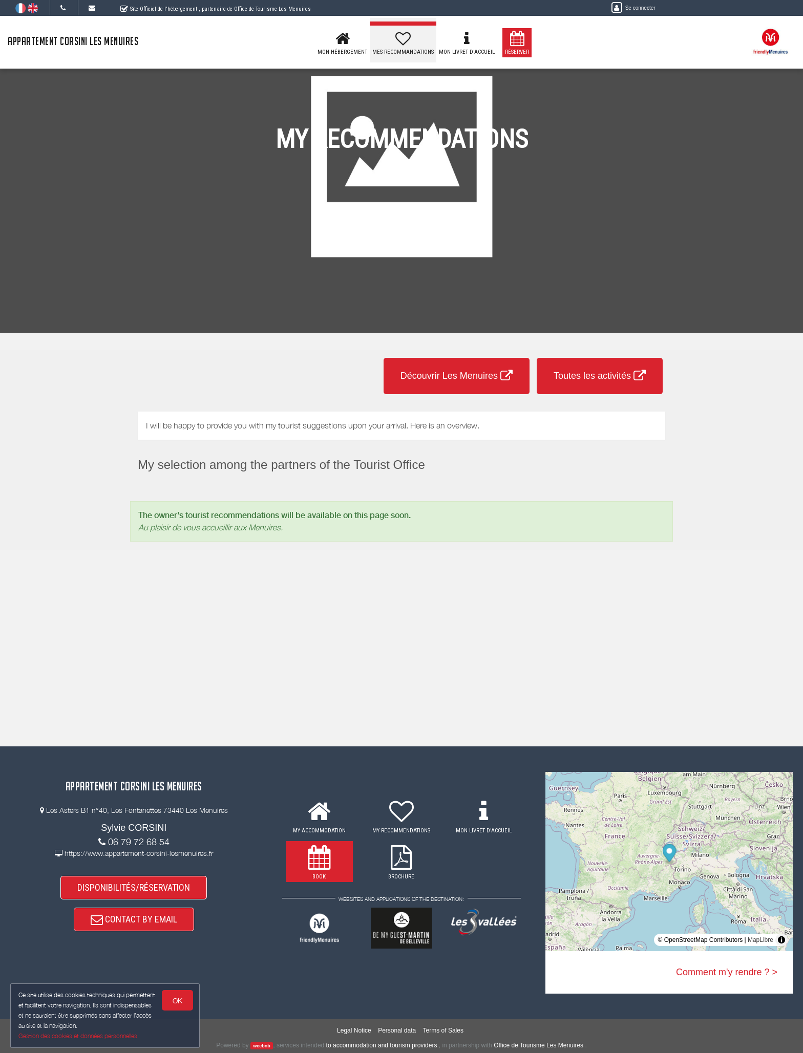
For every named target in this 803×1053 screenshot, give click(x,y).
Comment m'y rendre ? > (726, 972)
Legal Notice (354, 1030)
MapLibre (760, 939)
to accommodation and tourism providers (381, 1045)
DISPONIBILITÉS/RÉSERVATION (133, 887)
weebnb (261, 1045)
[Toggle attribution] (781, 940)
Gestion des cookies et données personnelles (77, 1036)
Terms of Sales (443, 1030)
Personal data (397, 1030)
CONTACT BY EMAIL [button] (134, 919)
